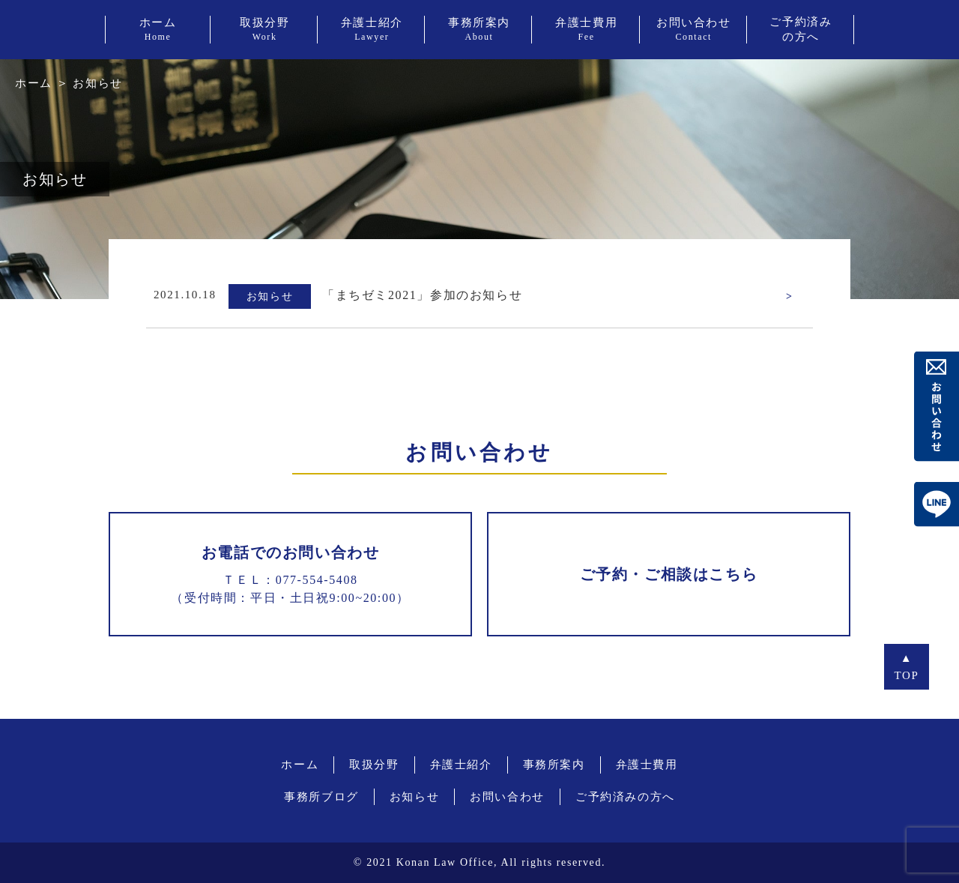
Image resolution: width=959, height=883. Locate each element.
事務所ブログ (321, 797)
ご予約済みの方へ (625, 797)
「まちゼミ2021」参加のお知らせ (422, 295)
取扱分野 (374, 765)
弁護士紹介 (461, 765)
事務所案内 (554, 765)
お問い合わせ (507, 797)
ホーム (33, 83)
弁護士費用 (647, 765)
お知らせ (414, 797)
